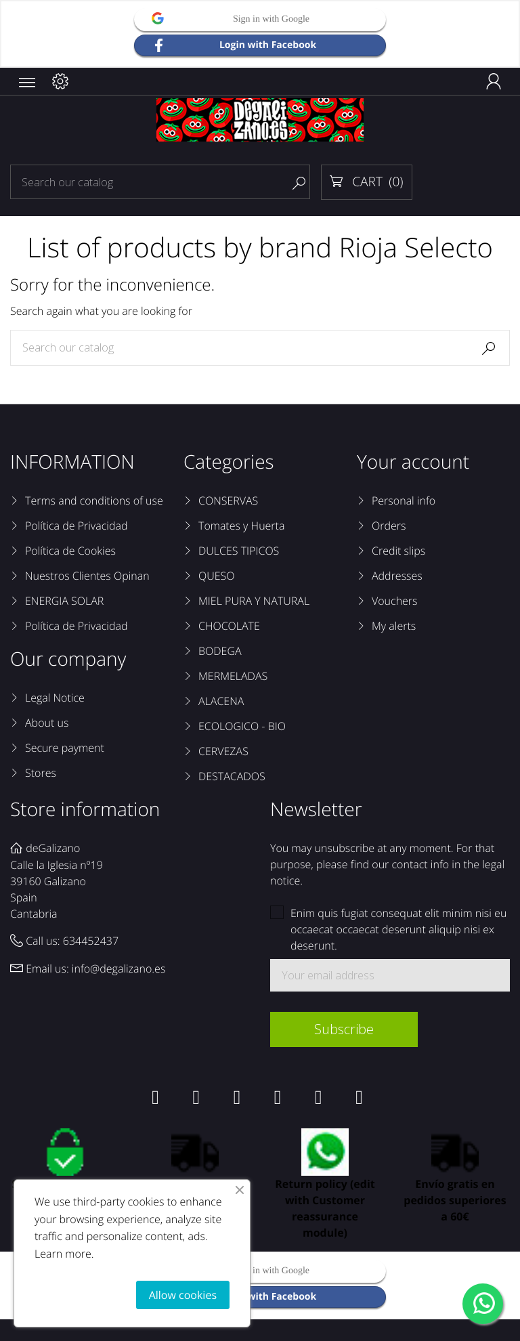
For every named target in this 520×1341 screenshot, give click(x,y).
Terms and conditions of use (94, 500)
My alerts (394, 625)
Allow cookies (183, 1294)
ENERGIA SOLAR (64, 600)
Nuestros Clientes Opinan (87, 575)
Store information (85, 809)
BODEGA (220, 650)
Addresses (397, 575)
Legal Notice (55, 697)
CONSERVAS (228, 500)
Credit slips (398, 550)
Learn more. (64, 1253)
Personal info (403, 500)
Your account (413, 462)
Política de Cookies (70, 550)
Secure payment (64, 747)
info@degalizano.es (119, 968)
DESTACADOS (231, 776)
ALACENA (221, 701)
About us (46, 722)
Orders (389, 525)
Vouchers (395, 600)
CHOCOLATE (229, 625)
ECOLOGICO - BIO (242, 726)
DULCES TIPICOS (238, 550)
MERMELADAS (232, 675)
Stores (40, 772)
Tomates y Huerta (241, 525)
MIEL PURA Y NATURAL (253, 600)
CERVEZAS (223, 751)
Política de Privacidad (76, 525)
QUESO (216, 575)
